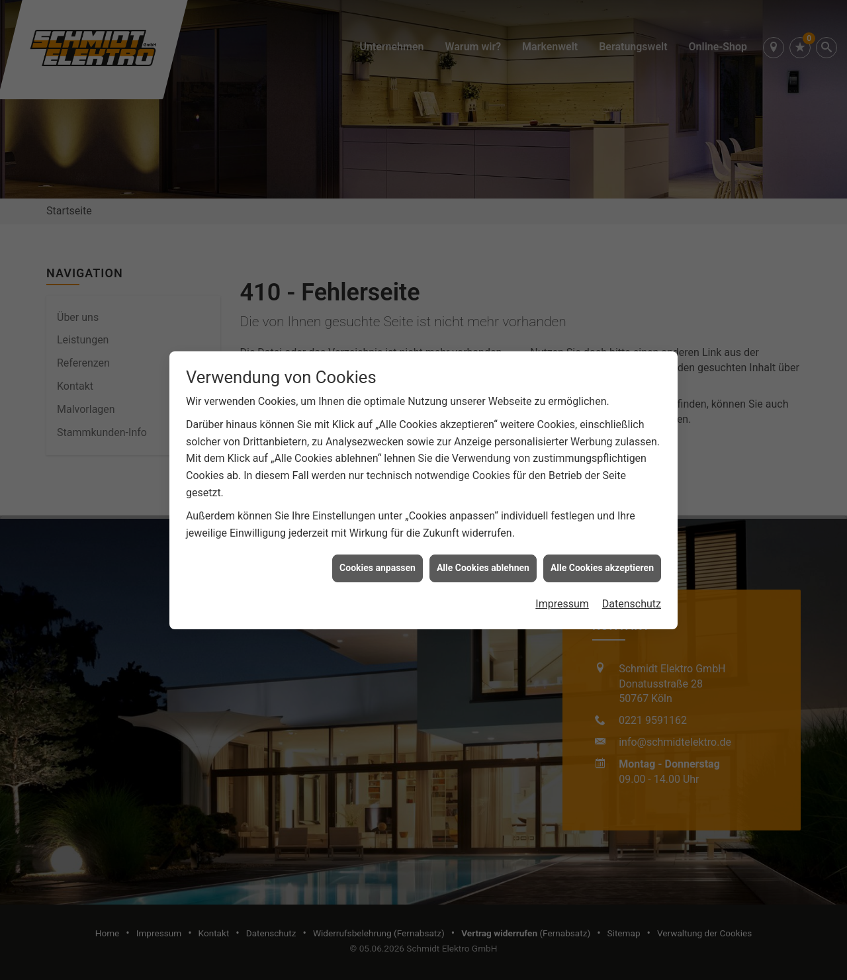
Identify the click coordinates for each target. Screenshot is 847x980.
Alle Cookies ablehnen (483, 554)
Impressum (562, 590)
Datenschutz (631, 590)
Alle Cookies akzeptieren (602, 554)
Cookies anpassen (377, 554)
